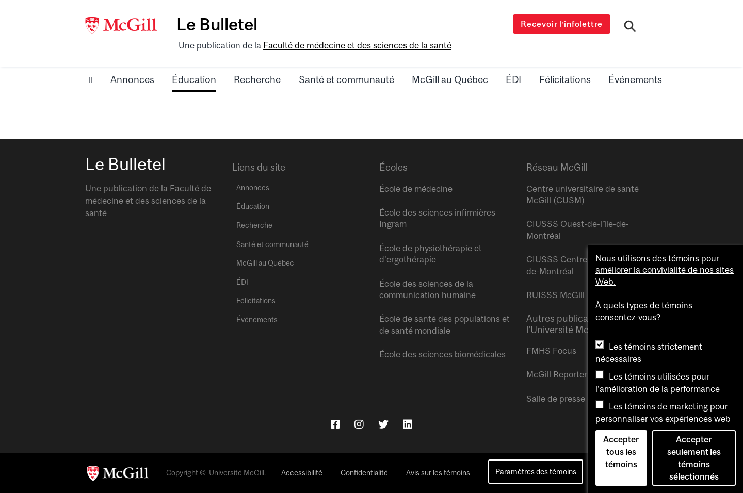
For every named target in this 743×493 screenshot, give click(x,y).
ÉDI (513, 79)
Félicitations (565, 79)
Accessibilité (301, 472)
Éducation (194, 79)
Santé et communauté (346, 79)
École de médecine (416, 188)
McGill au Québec (450, 79)
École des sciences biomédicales (442, 354)
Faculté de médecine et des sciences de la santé (357, 45)
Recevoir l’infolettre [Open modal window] (562, 23)
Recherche (257, 79)
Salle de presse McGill (569, 397)
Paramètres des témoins (535, 470)
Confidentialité (364, 472)
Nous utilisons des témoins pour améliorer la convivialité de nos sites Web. (664, 270)
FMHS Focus (551, 349)
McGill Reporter (556, 374)
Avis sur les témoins (438, 472)
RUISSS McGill (555, 294)
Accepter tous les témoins (621, 451)
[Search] (630, 27)
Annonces (132, 79)
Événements (635, 79)
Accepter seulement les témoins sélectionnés (694, 458)
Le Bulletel (218, 24)
